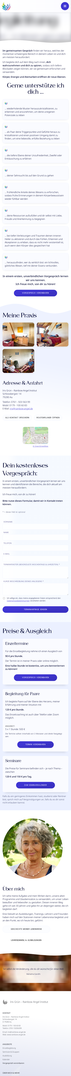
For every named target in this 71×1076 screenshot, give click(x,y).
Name (6, 532)
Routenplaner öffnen (48, 417)
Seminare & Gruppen (11, 1052)
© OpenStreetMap (40, 446)
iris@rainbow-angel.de (21, 408)
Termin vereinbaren (35, 744)
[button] (65, 6)
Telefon (8, 543)
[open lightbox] (35, 347)
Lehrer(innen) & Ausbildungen (26, 940)
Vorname (8, 522)
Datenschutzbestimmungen (18, 600)
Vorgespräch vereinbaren (35, 293)
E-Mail (7, 554)
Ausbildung (7, 1055)
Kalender (6, 1059)
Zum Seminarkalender (35, 785)
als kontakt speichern (17, 417)
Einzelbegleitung (9, 1048)
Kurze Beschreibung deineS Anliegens (23, 581)
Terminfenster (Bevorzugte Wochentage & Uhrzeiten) (31, 564)
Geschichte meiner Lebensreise (26, 929)
